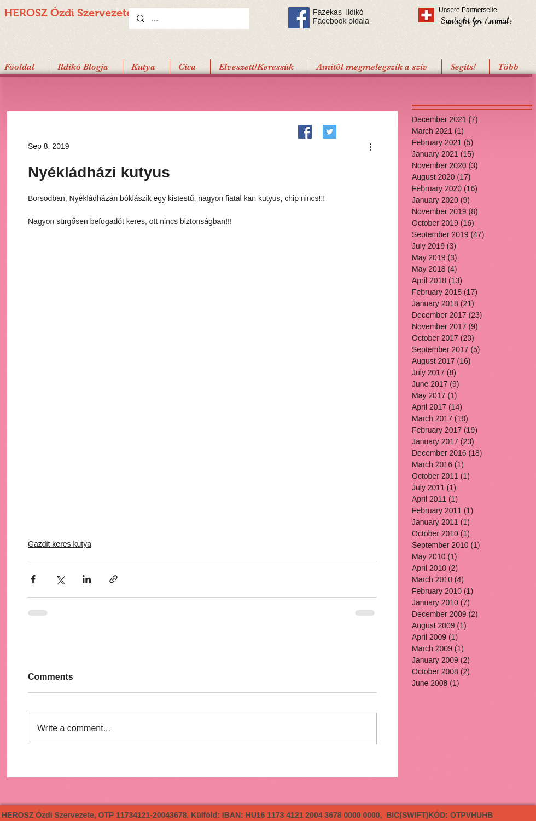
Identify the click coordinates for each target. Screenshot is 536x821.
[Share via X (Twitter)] (60, 579)
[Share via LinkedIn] (86, 579)
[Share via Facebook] (33, 579)
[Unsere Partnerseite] (483, 10)
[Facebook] (305, 132)
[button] (465, 66)
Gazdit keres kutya (59, 543)
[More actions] (370, 146)
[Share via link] (113, 579)
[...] (188, 18)
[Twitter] (329, 132)
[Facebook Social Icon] (299, 17)
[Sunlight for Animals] (475, 20)
